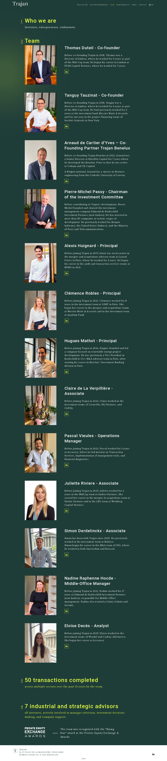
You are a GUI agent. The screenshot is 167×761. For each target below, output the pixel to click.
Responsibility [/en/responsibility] (123, 5)
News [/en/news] (134, 5)
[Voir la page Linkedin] (153, 754)
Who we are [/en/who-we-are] (82, 5)
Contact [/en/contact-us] (143, 5)
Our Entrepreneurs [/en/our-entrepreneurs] (99, 5)
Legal (83, 758)
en (151, 5)
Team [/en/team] (112, 5)
